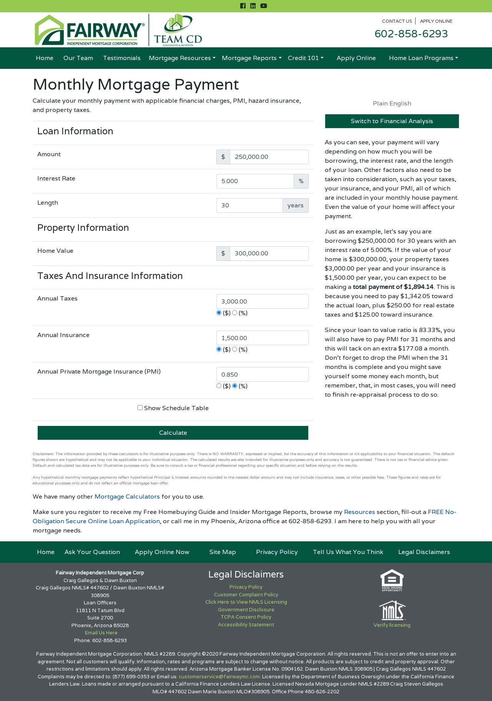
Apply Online (436, 21)
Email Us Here (101, 632)
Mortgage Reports (249, 58)
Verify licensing (392, 625)
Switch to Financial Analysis (392, 121)
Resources (359, 512)
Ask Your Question (92, 552)
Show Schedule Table (176, 408)
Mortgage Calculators (127, 496)
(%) (243, 313)
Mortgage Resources (180, 58)
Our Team (78, 58)
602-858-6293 (411, 33)
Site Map (222, 552)
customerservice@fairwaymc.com (219, 676)
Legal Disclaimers (424, 552)
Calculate (173, 433)
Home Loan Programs (421, 58)
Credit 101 (303, 58)
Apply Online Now (162, 552)
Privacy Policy (277, 552)
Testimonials (122, 58)
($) (227, 313)
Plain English (392, 103)
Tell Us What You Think (348, 552)
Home (44, 58)
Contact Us (397, 21)
